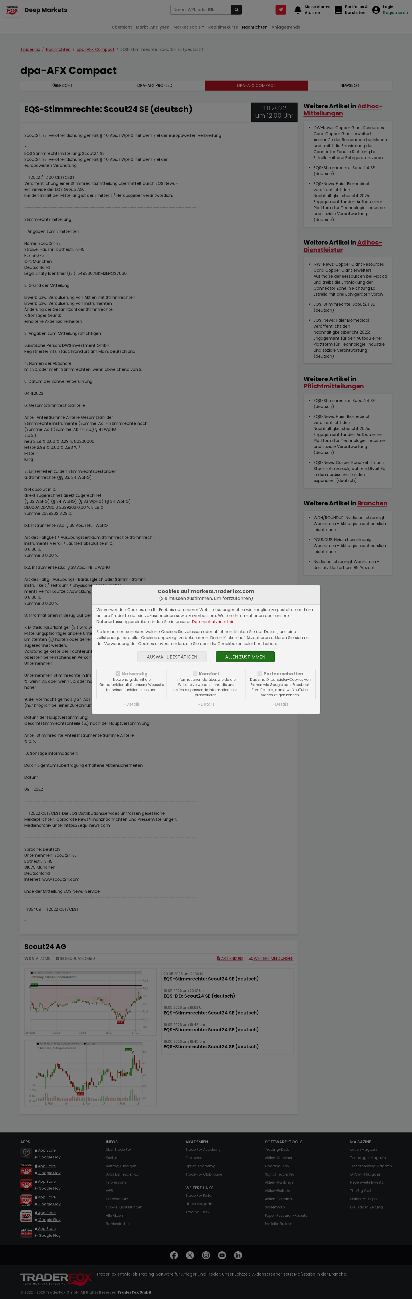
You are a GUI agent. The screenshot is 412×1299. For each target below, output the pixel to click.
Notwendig (135, 674)
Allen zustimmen (245, 657)
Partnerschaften (283, 674)
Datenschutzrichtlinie (213, 622)
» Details (132, 704)
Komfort (209, 674)
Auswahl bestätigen (172, 657)
